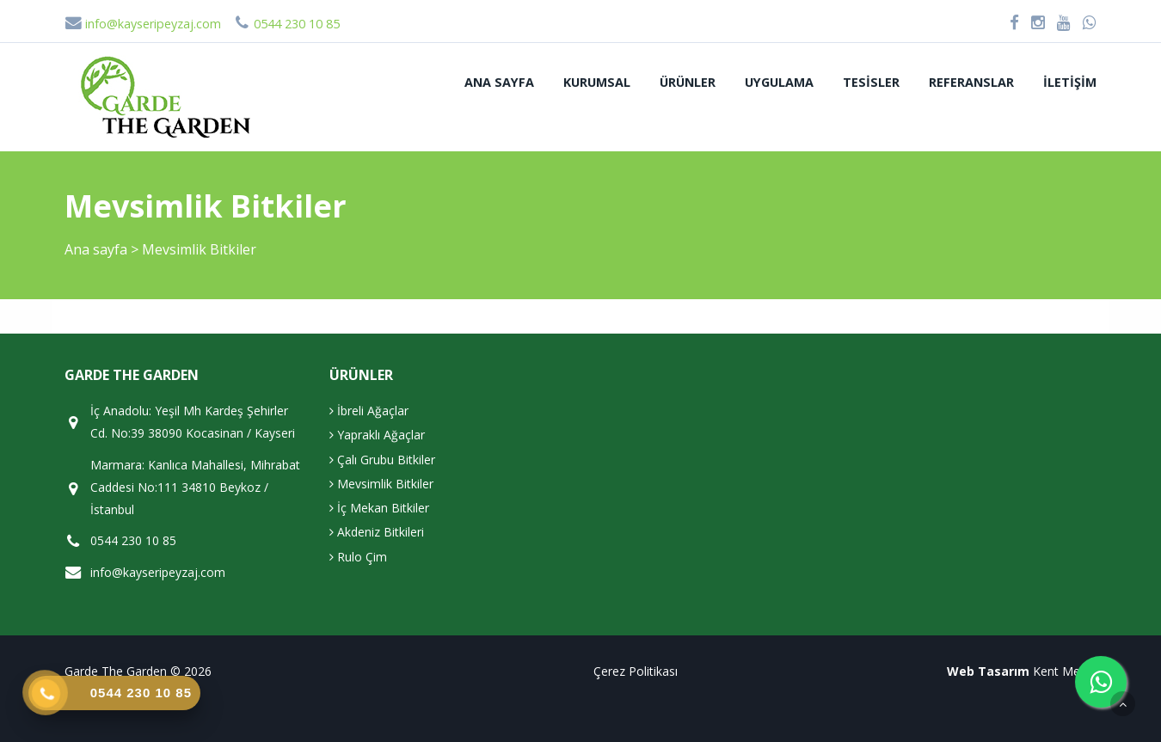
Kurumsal (596, 82)
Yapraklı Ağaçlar (377, 434)
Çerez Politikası (635, 671)
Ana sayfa (499, 82)
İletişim (1069, 82)
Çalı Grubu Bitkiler (382, 459)
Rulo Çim (358, 557)
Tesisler (871, 82)
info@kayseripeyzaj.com (142, 23)
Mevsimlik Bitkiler (381, 483)
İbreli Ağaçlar (368, 410)
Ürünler (688, 82)
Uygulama (779, 82)
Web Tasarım (988, 671)
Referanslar (971, 82)
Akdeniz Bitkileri (376, 532)
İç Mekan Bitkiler (379, 508)
